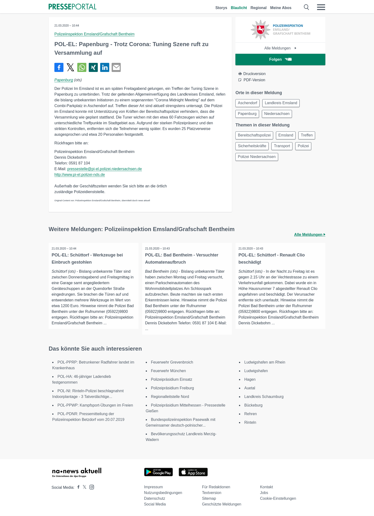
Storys (221, 8)
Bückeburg (253, 405)
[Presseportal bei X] (83, 488)
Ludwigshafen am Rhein (264, 362)
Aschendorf (248, 103)
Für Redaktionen (216, 487)
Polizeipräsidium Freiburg (172, 388)
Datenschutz (154, 499)
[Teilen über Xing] (93, 67)
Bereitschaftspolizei (255, 137)
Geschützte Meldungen (221, 504)
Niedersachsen (279, 115)
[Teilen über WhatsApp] (81, 67)
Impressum (153, 487)
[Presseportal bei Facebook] (77, 488)
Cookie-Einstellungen (278, 499)
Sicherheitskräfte (253, 149)
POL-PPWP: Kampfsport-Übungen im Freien (95, 405)
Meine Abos (280, 8)
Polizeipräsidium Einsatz (171, 380)
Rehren (250, 414)
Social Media (155, 504)
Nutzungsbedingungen (163, 493)
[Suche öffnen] (307, 7)
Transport (284, 149)
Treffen (310, 137)
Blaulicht (239, 8)
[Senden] (116, 67)
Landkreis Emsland (283, 103)
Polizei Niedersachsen (257, 160)
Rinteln (250, 423)
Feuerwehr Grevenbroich (172, 362)
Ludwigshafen (256, 371)
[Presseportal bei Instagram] (90, 487)
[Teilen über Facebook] (58, 67)
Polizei (306, 149)
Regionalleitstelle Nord (170, 397)
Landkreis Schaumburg (264, 397)
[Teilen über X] (70, 67)
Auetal (249, 388)
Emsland (287, 137)
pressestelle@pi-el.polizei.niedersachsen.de (104, 169)
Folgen (280, 59)
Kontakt (266, 487)
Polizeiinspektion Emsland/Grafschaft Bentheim (94, 34)
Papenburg (63, 80)
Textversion (211, 493)
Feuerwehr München (168, 371)
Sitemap (209, 499)
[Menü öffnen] (321, 7)
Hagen (249, 380)
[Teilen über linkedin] (104, 67)
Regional (258, 8)
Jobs (264, 493)
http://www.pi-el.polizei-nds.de (79, 175)
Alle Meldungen (280, 48)
